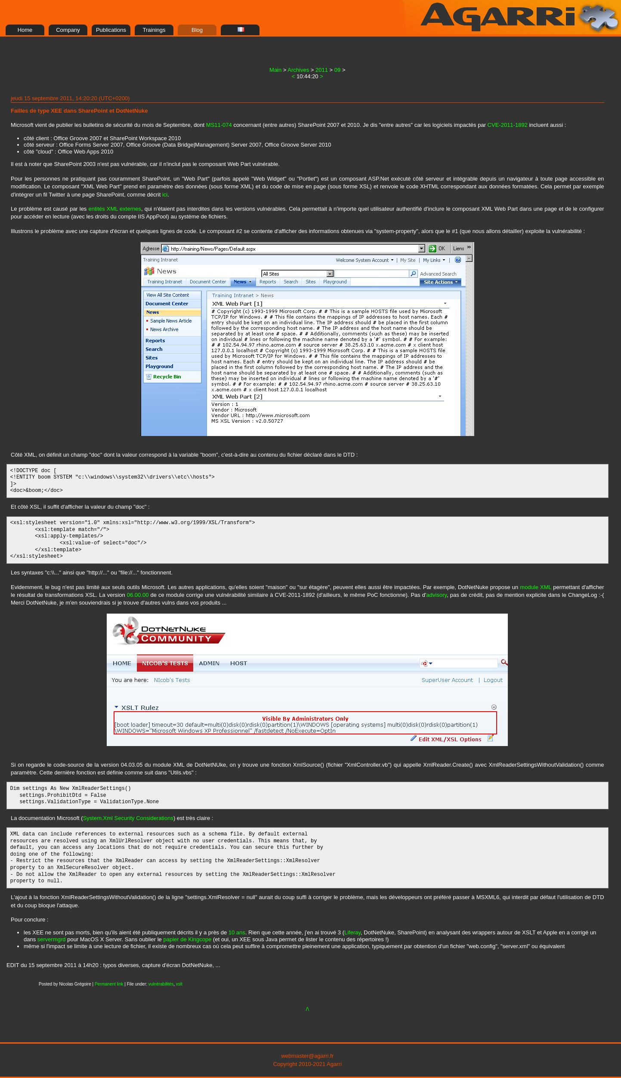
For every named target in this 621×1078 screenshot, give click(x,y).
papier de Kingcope (187, 939)
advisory (436, 595)
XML (112, 209)
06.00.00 (138, 595)
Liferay (352, 932)
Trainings (154, 30)
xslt (179, 984)
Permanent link (109, 984)
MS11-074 (219, 125)
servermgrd (51, 939)
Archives (298, 70)
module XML (535, 587)
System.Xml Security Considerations (128, 818)
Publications (111, 30)
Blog (197, 30)
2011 (321, 70)
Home (25, 30)
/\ (307, 1009)
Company (68, 30)
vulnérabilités (160, 984)
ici (164, 194)
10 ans (237, 932)
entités (96, 209)
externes (130, 209)
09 (337, 70)
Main (275, 70)
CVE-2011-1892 (508, 125)
